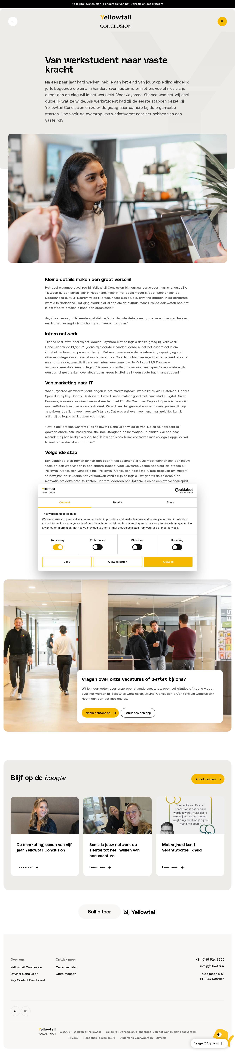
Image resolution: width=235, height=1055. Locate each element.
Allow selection (117, 561)
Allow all (168, 561)
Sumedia (161, 1040)
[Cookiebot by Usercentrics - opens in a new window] (177, 490)
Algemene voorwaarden (136, 1040)
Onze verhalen (66, 969)
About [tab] (170, 502)
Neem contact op (102, 713)
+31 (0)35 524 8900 (209, 962)
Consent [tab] (64, 502)
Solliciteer (99, 913)
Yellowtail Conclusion (26, 969)
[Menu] (222, 22)
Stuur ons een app (141, 713)
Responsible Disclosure (99, 1040)
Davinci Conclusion (24, 976)
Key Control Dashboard (28, 982)
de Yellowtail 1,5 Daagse (149, 362)
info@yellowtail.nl (211, 968)
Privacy (73, 1040)
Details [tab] (117, 502)
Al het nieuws (209, 779)
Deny (67, 561)
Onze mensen (66, 976)
